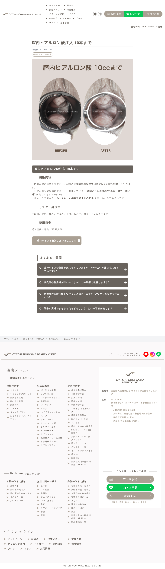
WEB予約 (130, 479)
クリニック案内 (56, 14)
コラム (52, 22)
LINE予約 (130, 488)
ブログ (79, 18)
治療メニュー (55, 9)
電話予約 (130, 496)
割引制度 (67, 18)
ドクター (73, 14)
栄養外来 (71, 9)
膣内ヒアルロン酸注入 (42, 54)
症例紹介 (53, 18)
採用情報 (64, 22)
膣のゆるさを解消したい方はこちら (56, 240)
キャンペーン (55, 5)
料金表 (70, 5)
